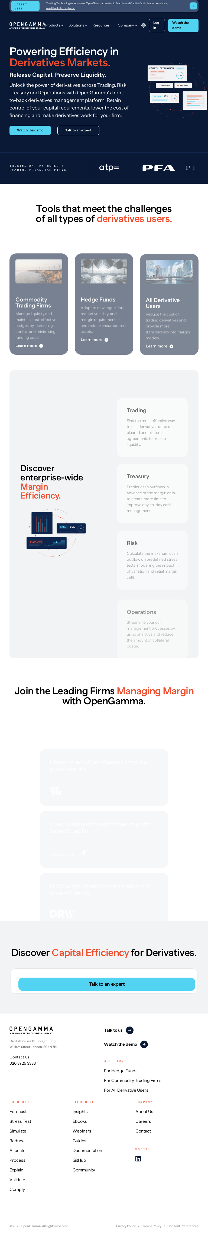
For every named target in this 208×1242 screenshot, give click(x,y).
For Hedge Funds (121, 1070)
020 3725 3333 (22, 1063)
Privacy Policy (126, 1226)
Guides (79, 1140)
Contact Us (19, 1057)
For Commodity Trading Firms (132, 1080)
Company (126, 25)
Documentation (87, 1150)
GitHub (79, 1160)
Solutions (76, 25)
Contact (143, 1131)
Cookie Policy (151, 1226)
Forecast (18, 1111)
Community (84, 1170)
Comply (17, 1189)
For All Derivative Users (126, 1090)
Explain (16, 1170)
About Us (144, 1111)
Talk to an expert (107, 984)
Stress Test (20, 1121)
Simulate (17, 1131)
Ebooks (80, 1121)
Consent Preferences (183, 1226)
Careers (143, 1121)
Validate (17, 1179)
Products (52, 25)
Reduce (17, 1140)
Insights (80, 1111)
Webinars (82, 1131)
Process (17, 1160)
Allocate (17, 1150)
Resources (100, 25)
